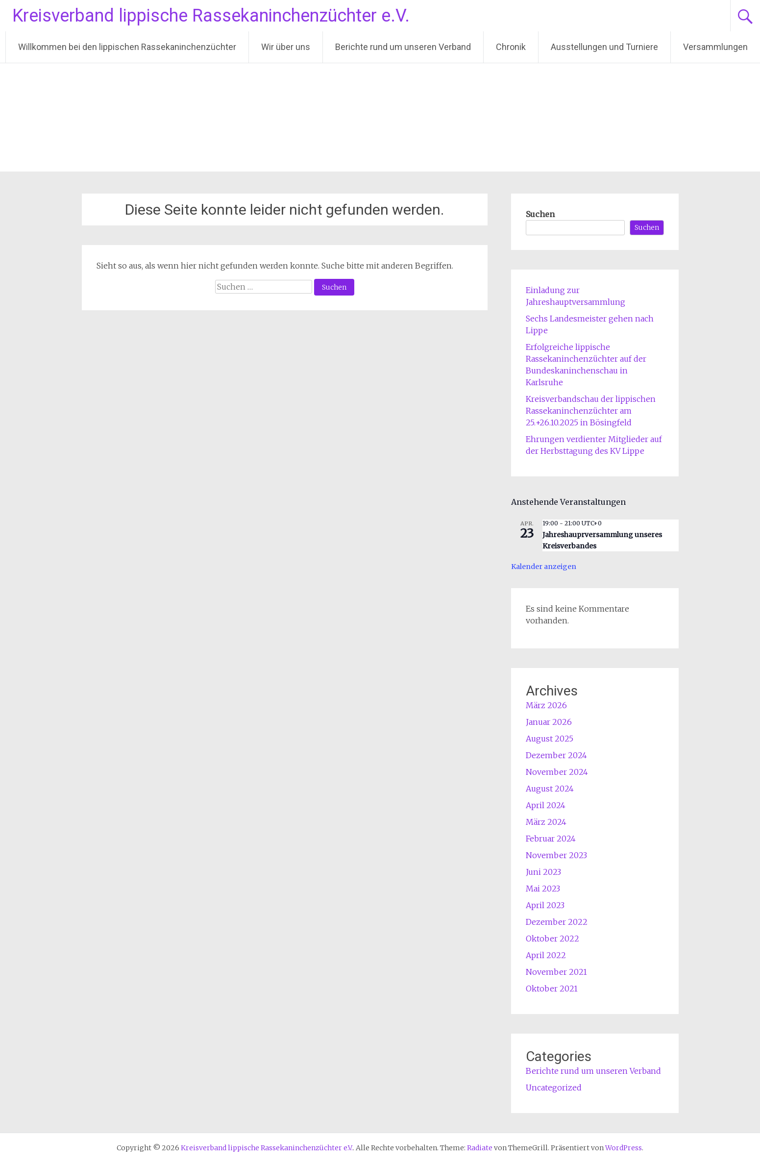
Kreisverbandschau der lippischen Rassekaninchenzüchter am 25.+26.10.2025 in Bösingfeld (591, 410)
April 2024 (545, 805)
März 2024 (546, 822)
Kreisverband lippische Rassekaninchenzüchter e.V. (211, 15)
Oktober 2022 (552, 938)
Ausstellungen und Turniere (604, 47)
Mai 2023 (543, 888)
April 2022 (546, 955)
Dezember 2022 (557, 922)
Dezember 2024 (556, 755)
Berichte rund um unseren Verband (403, 47)
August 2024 (550, 788)
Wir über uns (285, 47)
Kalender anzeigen (543, 566)
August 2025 (549, 738)
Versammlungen (715, 47)
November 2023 (556, 855)
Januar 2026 (549, 722)
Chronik (511, 47)
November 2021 (556, 972)
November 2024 (557, 772)
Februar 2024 (551, 838)
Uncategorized (554, 1087)
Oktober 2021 (552, 988)
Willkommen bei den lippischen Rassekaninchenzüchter (127, 47)
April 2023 (545, 905)
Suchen (540, 214)
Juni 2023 (543, 872)
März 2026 (546, 705)
